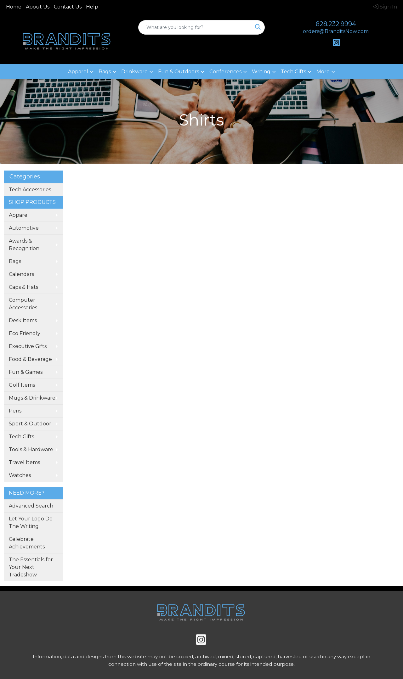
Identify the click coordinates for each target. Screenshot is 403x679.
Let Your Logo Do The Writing (31, 522)
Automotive (24, 228)
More (323, 72)
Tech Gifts (293, 72)
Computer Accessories (23, 304)
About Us (37, 7)
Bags (105, 72)
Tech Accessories (30, 190)
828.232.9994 (336, 24)
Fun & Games (26, 372)
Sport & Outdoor (30, 424)
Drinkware (134, 72)
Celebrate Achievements (27, 543)
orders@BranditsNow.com (336, 31)
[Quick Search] (195, 27)
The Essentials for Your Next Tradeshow (31, 567)
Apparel (78, 72)
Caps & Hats (23, 287)
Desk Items (23, 320)
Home (13, 7)
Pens (15, 411)
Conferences (225, 72)
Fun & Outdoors (178, 72)
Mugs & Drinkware (32, 398)
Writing (261, 72)
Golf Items (22, 385)
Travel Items (24, 462)
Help (92, 7)
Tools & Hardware (31, 449)
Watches (20, 475)
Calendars (21, 274)
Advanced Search (31, 506)
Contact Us (68, 7)
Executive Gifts (28, 346)
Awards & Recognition (24, 244)
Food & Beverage (30, 359)
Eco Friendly (24, 333)
